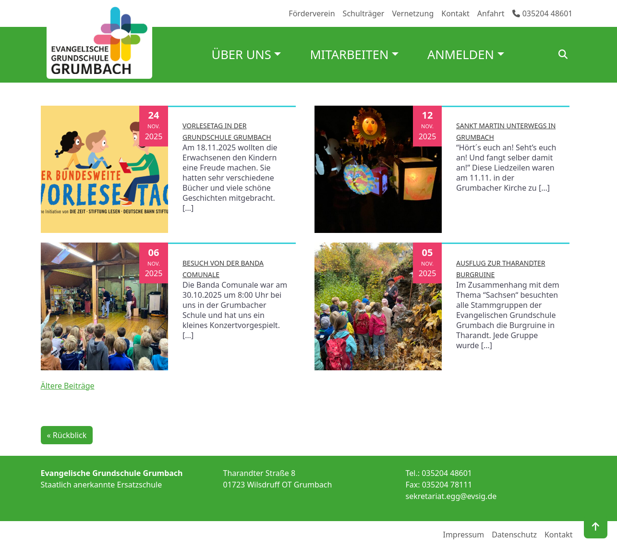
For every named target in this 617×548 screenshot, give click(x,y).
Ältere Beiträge (68, 385)
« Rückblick (67, 435)
